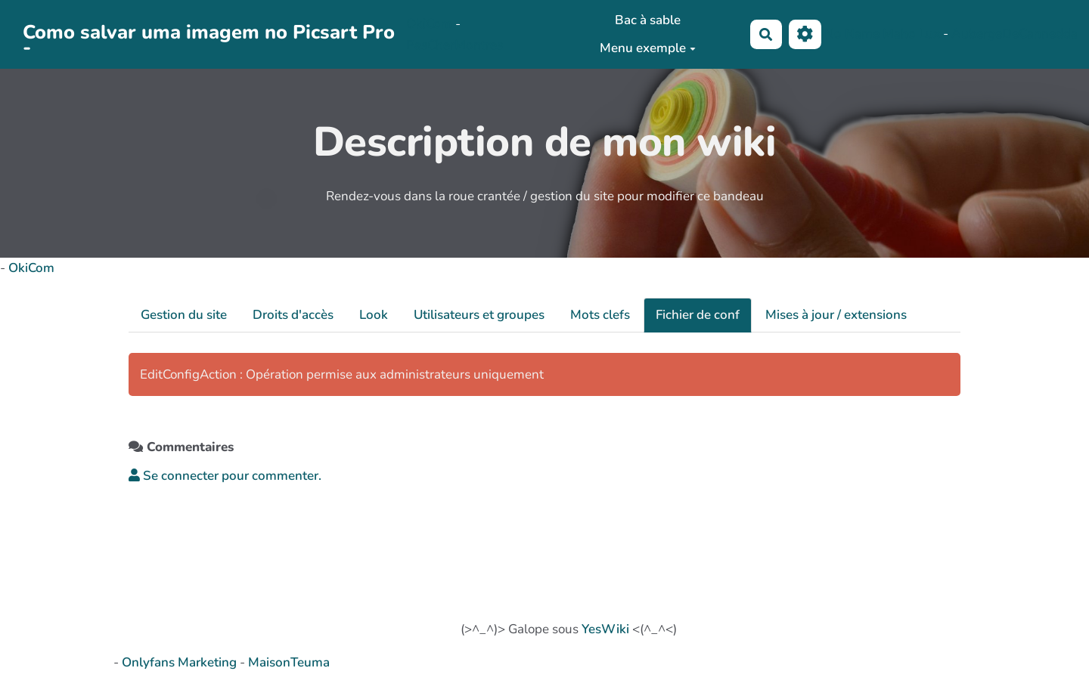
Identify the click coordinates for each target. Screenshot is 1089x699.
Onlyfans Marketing (181, 662)
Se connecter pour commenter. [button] (225, 475)
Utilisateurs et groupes (479, 314)
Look (373, 314)
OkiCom (430, 23)
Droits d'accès (293, 314)
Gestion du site (184, 314)
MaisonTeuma (289, 662)
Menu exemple (648, 48)
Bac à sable (648, 20)
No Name (852, 33)
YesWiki (605, 629)
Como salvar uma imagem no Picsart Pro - (209, 35)
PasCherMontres (454, 45)
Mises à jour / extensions (836, 314)
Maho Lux (911, 33)
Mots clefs (600, 314)
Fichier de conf (698, 314)
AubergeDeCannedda (1014, 33)
